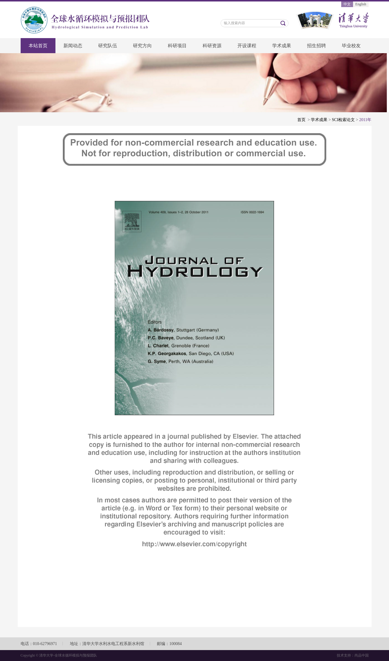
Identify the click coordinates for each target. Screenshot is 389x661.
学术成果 (281, 45)
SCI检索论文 (343, 120)
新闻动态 (72, 45)
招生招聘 (316, 45)
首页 (301, 120)
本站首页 (38, 45)
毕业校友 (351, 45)
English (360, 4)
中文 (347, 4)
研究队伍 (107, 45)
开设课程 (246, 45)
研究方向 (142, 45)
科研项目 (177, 45)
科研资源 (212, 45)
